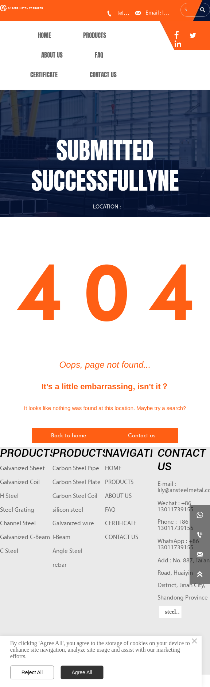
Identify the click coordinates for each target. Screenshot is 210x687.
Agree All (82, 672)
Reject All (32, 672)
